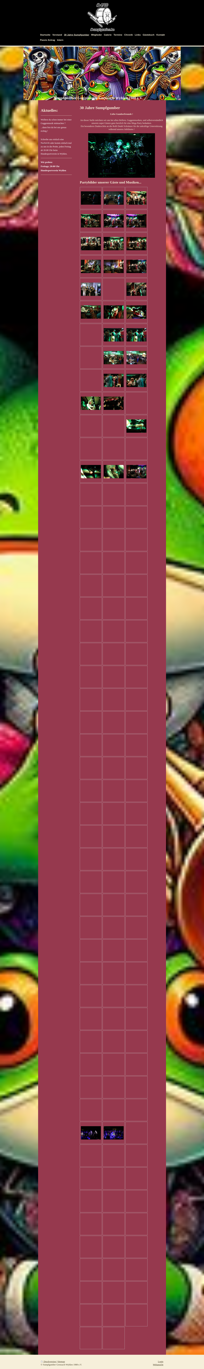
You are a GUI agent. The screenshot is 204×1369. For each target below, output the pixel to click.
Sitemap (61, 1361)
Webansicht (158, 1364)
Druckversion (48, 1361)
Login (160, 1361)
